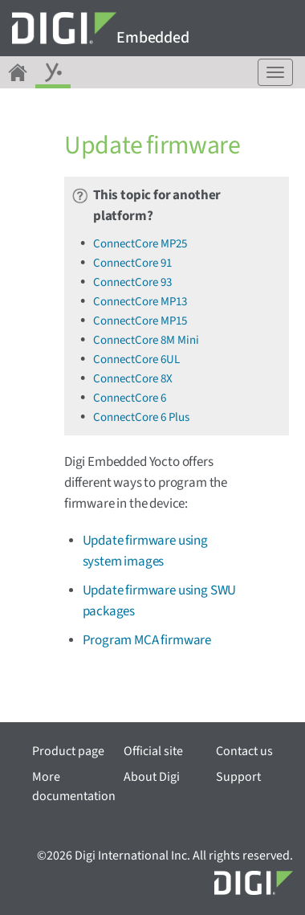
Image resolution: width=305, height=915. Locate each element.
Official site (153, 751)
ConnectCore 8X (133, 378)
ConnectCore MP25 (140, 243)
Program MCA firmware (147, 640)
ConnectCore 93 (132, 282)
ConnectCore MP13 (140, 301)
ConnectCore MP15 (140, 320)
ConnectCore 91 (132, 263)
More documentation (74, 786)
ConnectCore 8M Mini (146, 340)
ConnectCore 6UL (136, 359)
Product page (68, 751)
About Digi (152, 777)
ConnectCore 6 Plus (141, 417)
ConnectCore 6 (129, 398)
